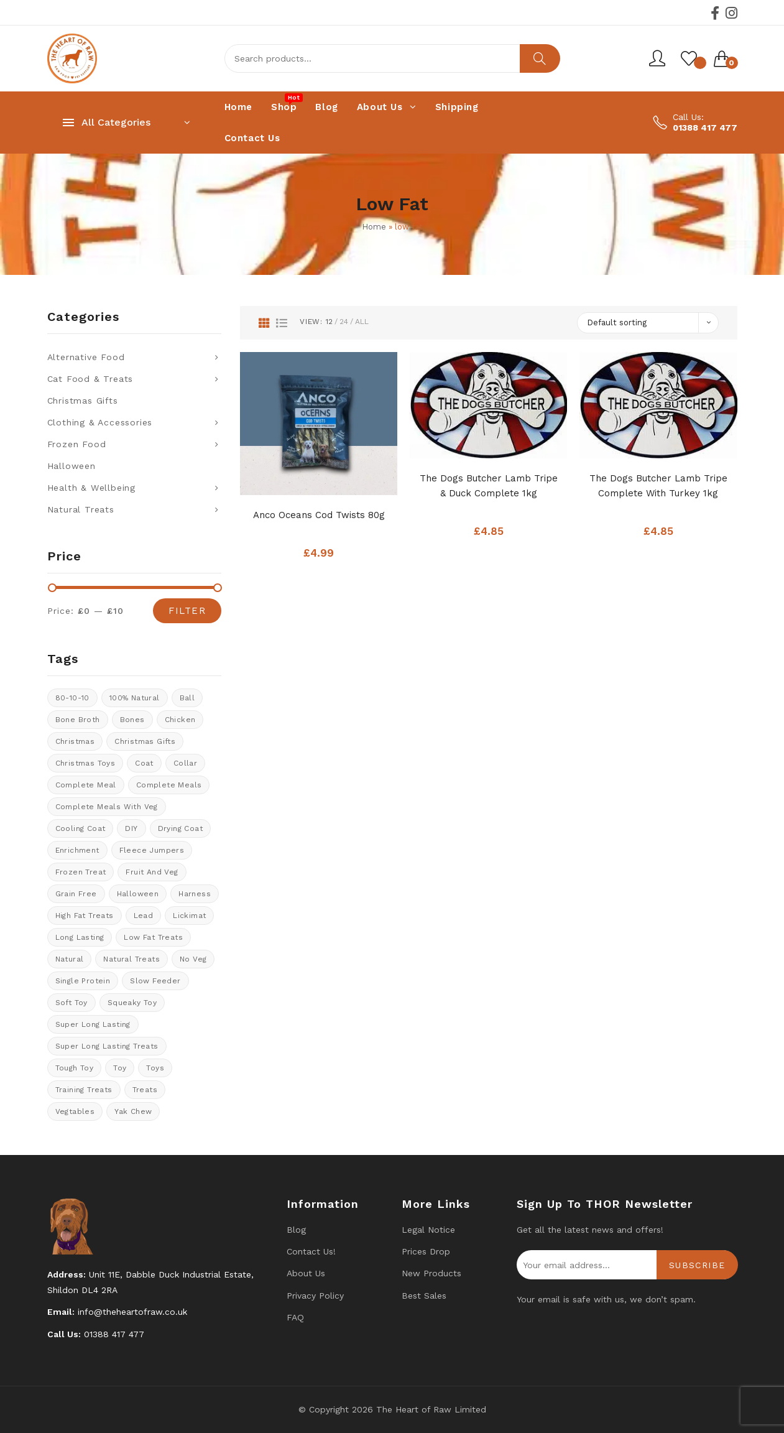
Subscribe (697, 1265)
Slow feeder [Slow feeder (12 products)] (155, 980)
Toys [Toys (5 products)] (155, 1068)
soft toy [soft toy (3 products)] (71, 1002)
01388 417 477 (705, 127)
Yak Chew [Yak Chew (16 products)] (133, 1111)
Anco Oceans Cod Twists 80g (319, 515)
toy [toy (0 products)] (119, 1068)
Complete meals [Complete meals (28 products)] (169, 785)
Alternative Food (86, 357)
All (362, 321)
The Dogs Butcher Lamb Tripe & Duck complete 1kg (489, 486)
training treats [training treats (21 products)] (84, 1089)
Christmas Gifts (82, 401)
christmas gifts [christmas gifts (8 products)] (144, 741)
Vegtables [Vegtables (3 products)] (75, 1111)
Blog (296, 1230)
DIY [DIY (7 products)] (131, 828)
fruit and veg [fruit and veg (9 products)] (152, 872)
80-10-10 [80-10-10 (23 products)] (72, 697)
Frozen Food (76, 444)
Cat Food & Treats (90, 379)
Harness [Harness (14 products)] (194, 893)
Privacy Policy (315, 1296)
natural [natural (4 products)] (69, 959)
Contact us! (311, 1251)
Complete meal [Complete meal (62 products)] (85, 785)
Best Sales (424, 1296)
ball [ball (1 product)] (187, 697)
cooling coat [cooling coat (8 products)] (80, 828)
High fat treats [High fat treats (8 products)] (84, 915)
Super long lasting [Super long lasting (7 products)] (93, 1024)
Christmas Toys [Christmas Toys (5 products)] (85, 763)
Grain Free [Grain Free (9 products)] (76, 893)
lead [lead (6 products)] (144, 915)
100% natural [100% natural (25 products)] (134, 697)
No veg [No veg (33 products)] (193, 959)
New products (431, 1273)
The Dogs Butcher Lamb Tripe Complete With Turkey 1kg (658, 486)
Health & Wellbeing (91, 488)
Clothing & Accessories (100, 422)
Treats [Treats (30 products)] (144, 1089)
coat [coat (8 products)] (144, 763)
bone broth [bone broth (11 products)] (77, 719)
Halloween (71, 466)
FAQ (295, 1317)
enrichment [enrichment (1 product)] (77, 850)
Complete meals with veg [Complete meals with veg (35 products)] (106, 806)
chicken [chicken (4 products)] (180, 719)
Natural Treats (80, 509)
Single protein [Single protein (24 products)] (83, 980)
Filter (187, 610)
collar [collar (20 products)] (185, 763)
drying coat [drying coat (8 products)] (180, 828)
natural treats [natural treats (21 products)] (131, 959)
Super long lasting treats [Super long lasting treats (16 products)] (107, 1046)
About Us (306, 1273)
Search (540, 58)
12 (329, 321)
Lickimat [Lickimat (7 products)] (189, 915)
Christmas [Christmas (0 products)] (75, 741)
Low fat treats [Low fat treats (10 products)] (153, 937)
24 (343, 321)
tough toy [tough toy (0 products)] (74, 1068)
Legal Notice (428, 1230)
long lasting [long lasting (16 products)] (79, 937)
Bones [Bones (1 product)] (132, 719)
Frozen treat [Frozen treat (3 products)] (80, 872)
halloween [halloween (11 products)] (138, 893)
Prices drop (426, 1251)
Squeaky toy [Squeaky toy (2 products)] (132, 1002)
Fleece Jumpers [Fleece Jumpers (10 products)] (152, 850)
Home (374, 226)
